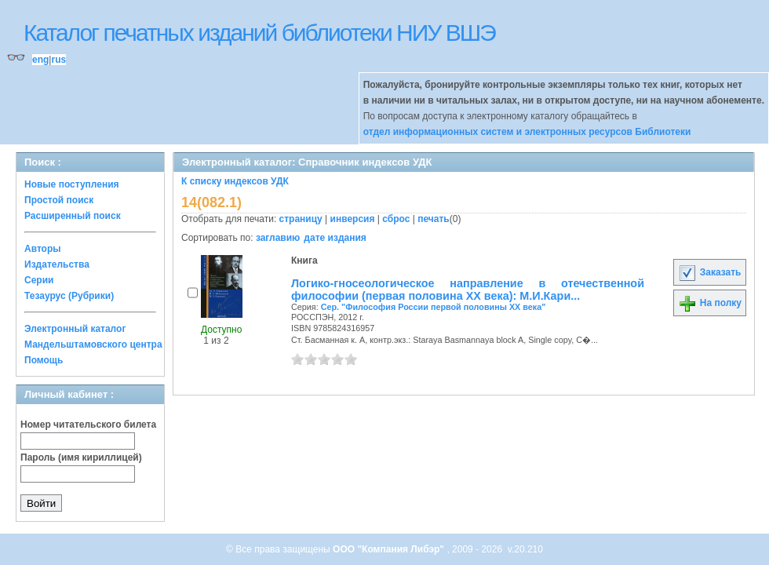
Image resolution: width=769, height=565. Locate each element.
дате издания (335, 237)
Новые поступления (71, 184)
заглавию (278, 237)
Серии (38, 280)
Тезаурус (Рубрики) (69, 295)
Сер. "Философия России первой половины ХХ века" (433, 307)
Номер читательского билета (88, 424)
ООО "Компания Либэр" (389, 549)
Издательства (56, 264)
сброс (396, 218)
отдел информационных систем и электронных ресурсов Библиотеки (527, 131)
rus (58, 59)
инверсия (352, 218)
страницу (301, 218)
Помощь (43, 360)
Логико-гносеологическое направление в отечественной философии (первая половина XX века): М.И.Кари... (467, 289)
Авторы (42, 248)
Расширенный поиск (72, 215)
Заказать (709, 272)
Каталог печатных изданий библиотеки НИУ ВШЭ (259, 33)
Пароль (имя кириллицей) (81, 457)
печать (433, 218)
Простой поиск (58, 200)
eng (40, 59)
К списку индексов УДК (235, 181)
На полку (710, 302)
